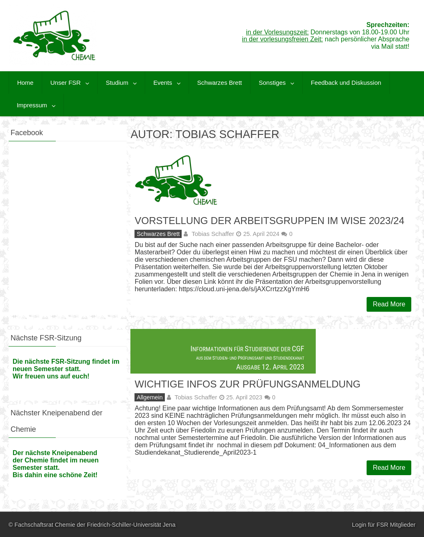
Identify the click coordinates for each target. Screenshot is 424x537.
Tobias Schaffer (212, 233)
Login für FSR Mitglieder (383, 524)
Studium (117, 82)
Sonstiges (272, 82)
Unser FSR (65, 82)
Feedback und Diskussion (346, 82)
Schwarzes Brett (219, 82)
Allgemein (149, 397)
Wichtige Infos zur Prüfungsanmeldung (247, 384)
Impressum (32, 105)
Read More (389, 304)
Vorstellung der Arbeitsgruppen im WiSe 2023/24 (269, 220)
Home (25, 82)
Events (162, 82)
